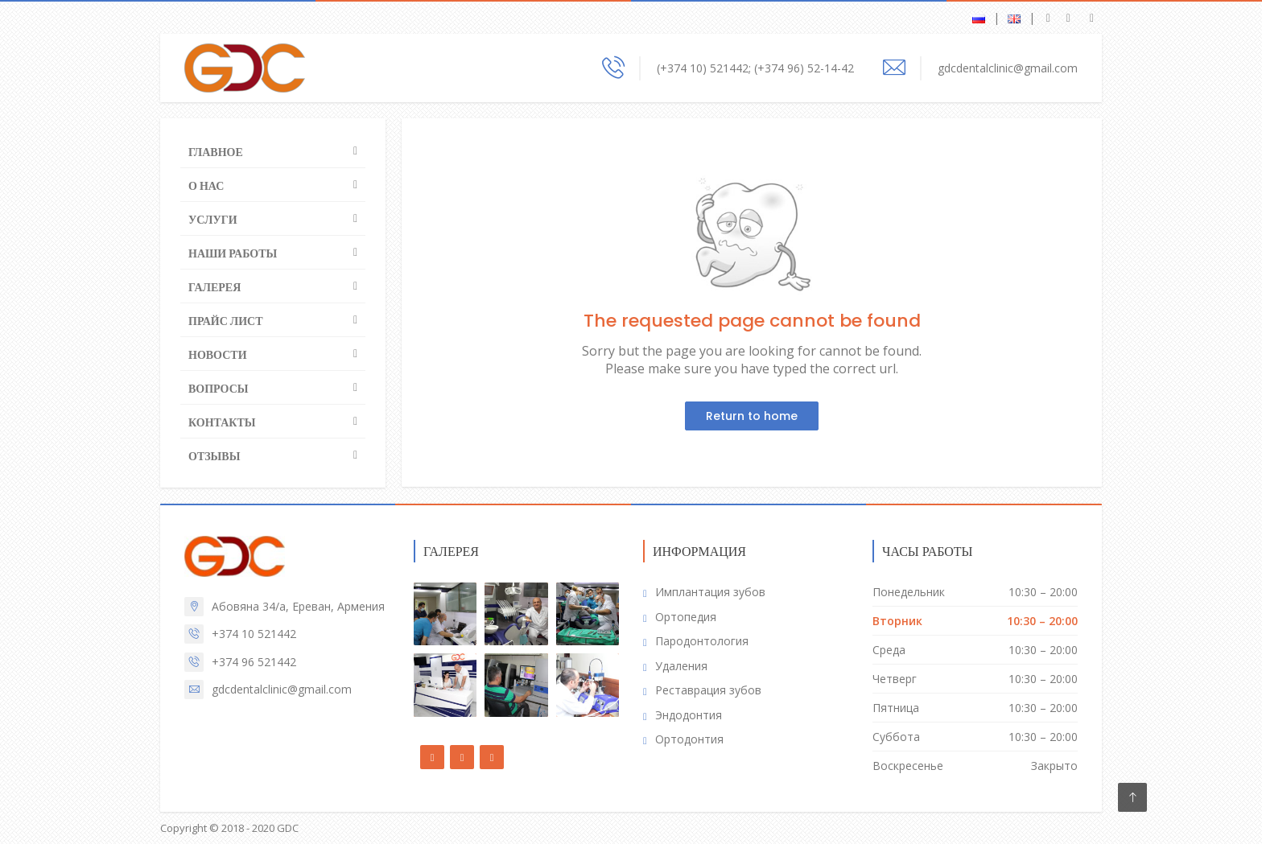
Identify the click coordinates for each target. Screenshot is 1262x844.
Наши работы (232, 253)
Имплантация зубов (710, 591)
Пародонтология (702, 640)
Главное (215, 152)
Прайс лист (225, 321)
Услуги (212, 220)
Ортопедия (685, 616)
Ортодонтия (689, 739)
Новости (217, 355)
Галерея (214, 287)
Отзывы (214, 456)
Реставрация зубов (708, 690)
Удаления (681, 665)
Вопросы (218, 389)
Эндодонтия (688, 715)
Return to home (752, 416)
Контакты (222, 422)
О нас (206, 186)
